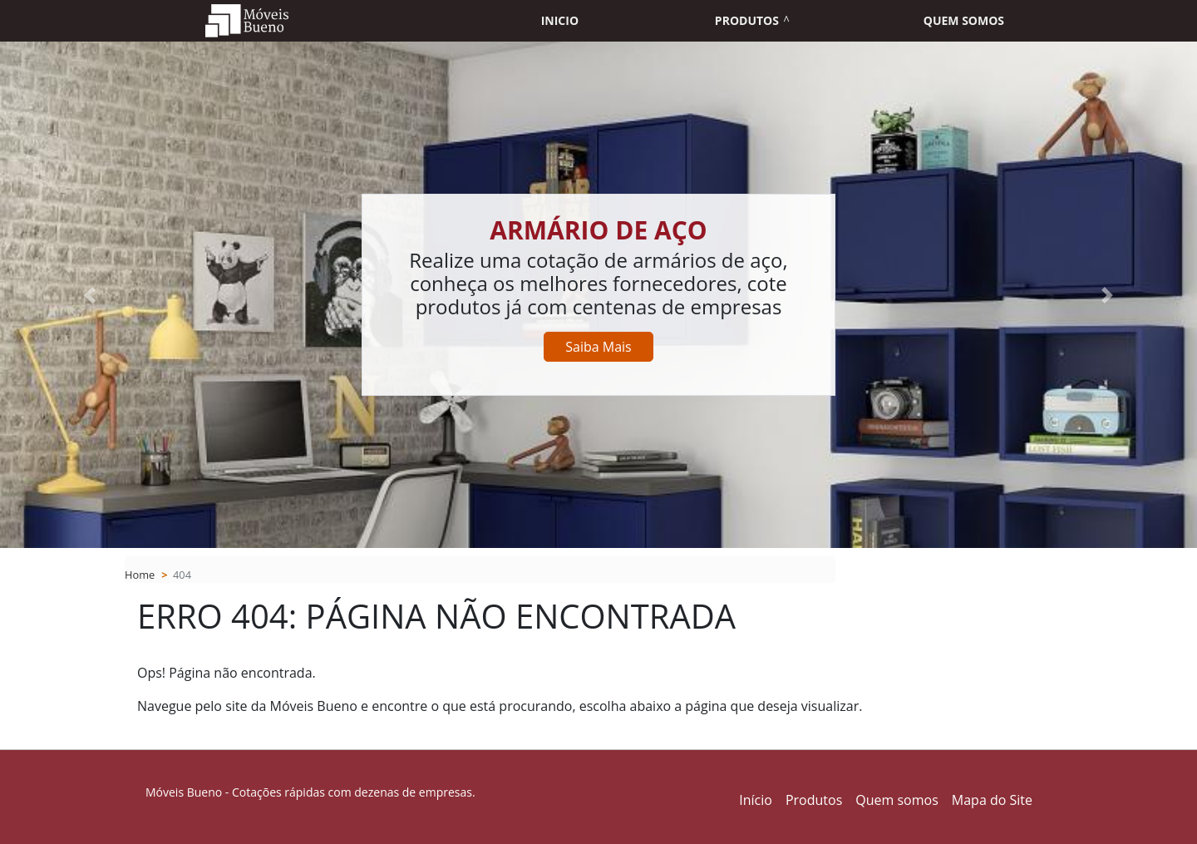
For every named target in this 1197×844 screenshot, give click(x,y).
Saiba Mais (598, 347)
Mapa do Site (992, 800)
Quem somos (964, 20)
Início (755, 800)
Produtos (747, 20)
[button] (90, 295)
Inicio (560, 20)
